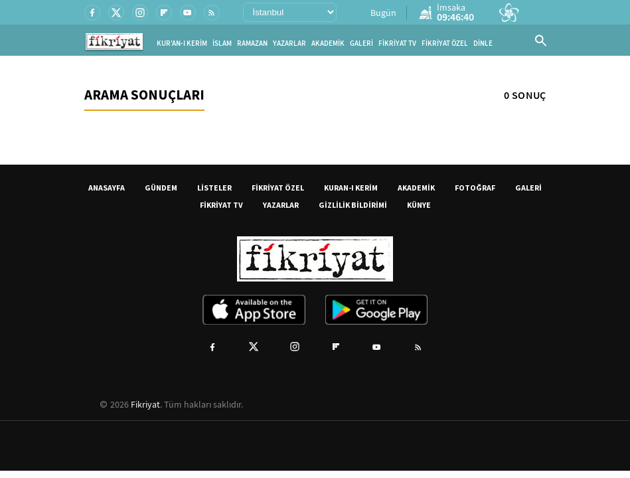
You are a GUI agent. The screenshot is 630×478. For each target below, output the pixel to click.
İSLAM (222, 43)
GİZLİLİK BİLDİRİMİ (353, 205)
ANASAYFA (106, 188)
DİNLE (483, 43)
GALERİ (361, 43)
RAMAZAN (252, 43)
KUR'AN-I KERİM (182, 43)
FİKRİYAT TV (397, 43)
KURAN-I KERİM (351, 188)
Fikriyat (145, 404)
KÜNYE (419, 205)
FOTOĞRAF (475, 188)
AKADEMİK (328, 43)
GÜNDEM (161, 188)
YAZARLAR (289, 43)
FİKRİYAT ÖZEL (445, 43)
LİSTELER (214, 188)
